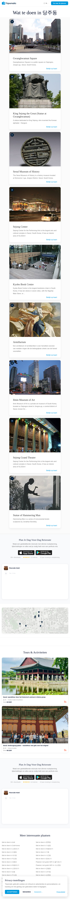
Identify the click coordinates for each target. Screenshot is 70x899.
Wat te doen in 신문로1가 (10, 849)
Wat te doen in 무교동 (9, 875)
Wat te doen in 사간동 (43, 855)
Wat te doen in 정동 (8, 872)
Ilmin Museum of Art (24, 399)
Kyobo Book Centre (23, 284)
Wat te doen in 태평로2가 (44, 849)
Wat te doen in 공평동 (43, 868)
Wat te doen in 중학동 (43, 842)
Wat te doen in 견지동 (43, 872)
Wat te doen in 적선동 (9, 858)
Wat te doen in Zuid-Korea (11, 845)
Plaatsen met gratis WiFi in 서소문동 (48, 865)
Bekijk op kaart (51, 68)
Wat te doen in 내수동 (9, 855)
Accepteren (12, 892)
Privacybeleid (61, 892)
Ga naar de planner (59, 3)
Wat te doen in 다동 (42, 852)
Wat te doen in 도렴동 (9, 852)
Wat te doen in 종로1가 (44, 858)
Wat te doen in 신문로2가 (10, 868)
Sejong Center (20, 226)
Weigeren (27, 892)
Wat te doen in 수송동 (43, 845)
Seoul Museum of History (26, 171)
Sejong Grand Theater (24, 457)
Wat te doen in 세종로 (9, 862)
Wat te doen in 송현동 (43, 875)
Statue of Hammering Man (26, 515)
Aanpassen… (38, 892)
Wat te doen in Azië (8, 842)
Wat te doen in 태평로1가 (10, 865)
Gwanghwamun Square (25, 58)
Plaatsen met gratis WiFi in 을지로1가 (49, 862)
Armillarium (19, 342)
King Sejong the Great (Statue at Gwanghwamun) (29, 115)
